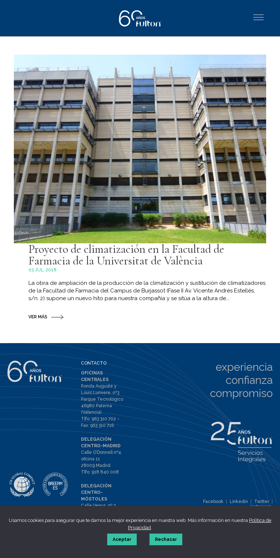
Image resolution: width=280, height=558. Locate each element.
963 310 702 (104, 418)
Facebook (213, 501)
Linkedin (239, 501)
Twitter (261, 501)
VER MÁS (37, 316)
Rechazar (166, 539)
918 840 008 (105, 472)
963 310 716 (102, 425)
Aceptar (122, 539)
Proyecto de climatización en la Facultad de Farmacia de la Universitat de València (126, 255)
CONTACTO (93, 363)
